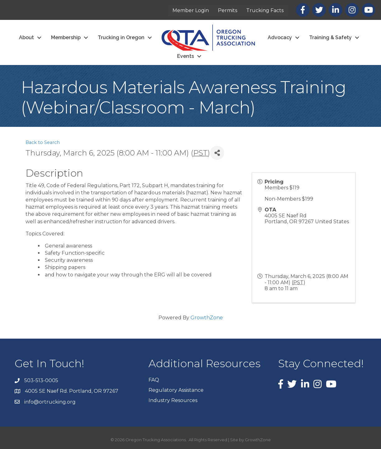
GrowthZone (206, 318)
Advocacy (280, 37)
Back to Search (43, 142)
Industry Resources (172, 400)
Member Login (191, 10)
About (26, 37)
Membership (66, 37)
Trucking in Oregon (121, 37)
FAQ (153, 380)
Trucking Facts (265, 10)
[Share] (217, 153)
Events (185, 56)
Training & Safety (330, 37)
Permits (228, 10)
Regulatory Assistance (176, 390)
